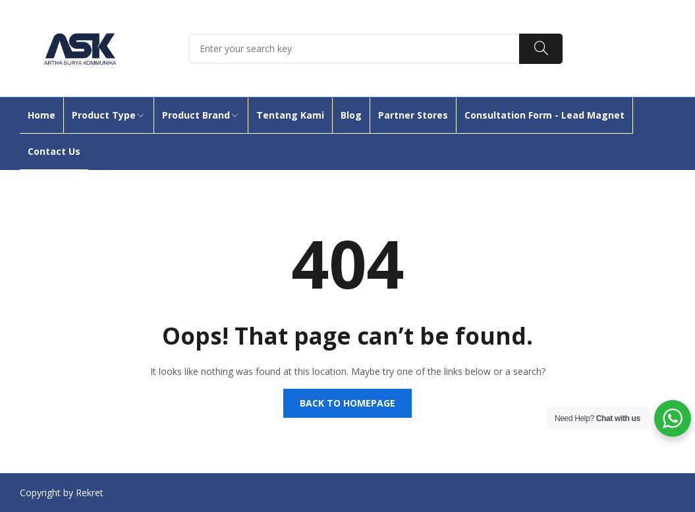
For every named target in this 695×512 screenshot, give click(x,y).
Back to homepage (347, 403)
